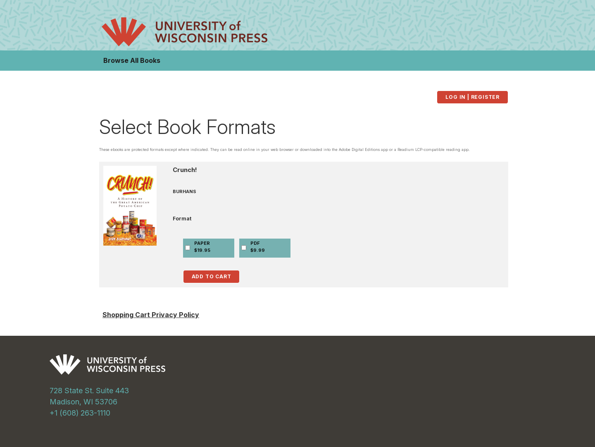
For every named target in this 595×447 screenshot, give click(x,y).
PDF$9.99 (257, 246)
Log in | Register (472, 97)
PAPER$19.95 (202, 246)
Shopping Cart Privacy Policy (150, 315)
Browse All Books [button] (131, 60)
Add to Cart (211, 276)
